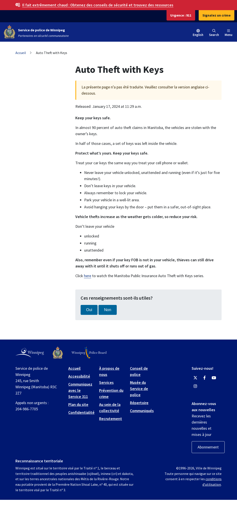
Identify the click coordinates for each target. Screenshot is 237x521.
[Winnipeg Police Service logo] (57, 353)
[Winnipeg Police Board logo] (89, 353)
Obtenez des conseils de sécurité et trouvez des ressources (97, 4)
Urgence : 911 (180, 15)
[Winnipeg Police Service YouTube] (214, 378)
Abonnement (208, 447)
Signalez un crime (216, 15)
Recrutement (110, 418)
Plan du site (78, 404)
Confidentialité (81, 412)
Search (214, 33)
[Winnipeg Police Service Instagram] (195, 386)
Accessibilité (79, 376)
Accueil (20, 52)
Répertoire (139, 402)
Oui (89, 310)
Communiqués (142, 410)
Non (107, 310)
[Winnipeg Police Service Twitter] (195, 378)
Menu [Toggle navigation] (228, 33)
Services (106, 382)
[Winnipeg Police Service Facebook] (204, 378)
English (198, 35)
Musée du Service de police (139, 388)
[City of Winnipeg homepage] (29, 353)
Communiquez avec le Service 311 (80, 390)
